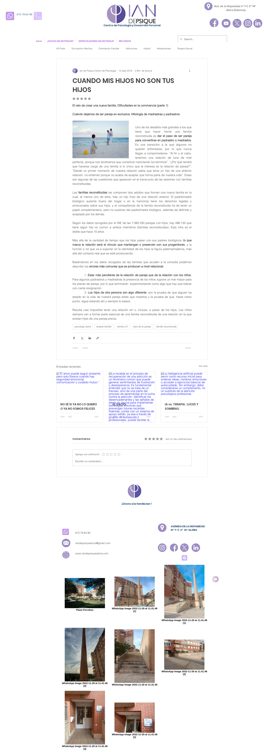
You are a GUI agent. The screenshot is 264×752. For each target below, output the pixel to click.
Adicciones (131, 48)
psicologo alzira (83, 326)
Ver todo (203, 366)
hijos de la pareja (142, 326)
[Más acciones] (190, 71)
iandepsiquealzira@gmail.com (92, 543)
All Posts (60, 48)
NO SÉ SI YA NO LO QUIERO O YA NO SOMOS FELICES (78, 406)
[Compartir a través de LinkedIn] (89, 338)
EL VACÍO (119, 404)
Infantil (147, 48)
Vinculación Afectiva (81, 48)
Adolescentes (164, 48)
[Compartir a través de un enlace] (97, 338)
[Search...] (202, 39)
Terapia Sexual (184, 48)
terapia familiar (104, 326)
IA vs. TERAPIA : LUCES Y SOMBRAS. (181, 406)
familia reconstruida (166, 326)
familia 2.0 (122, 326)
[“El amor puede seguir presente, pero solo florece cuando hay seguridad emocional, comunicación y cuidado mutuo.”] (80, 385)
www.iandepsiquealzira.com (91, 553)
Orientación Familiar (109, 48)
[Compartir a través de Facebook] (73, 338)
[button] (60, 41)
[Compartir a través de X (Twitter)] (81, 338)
